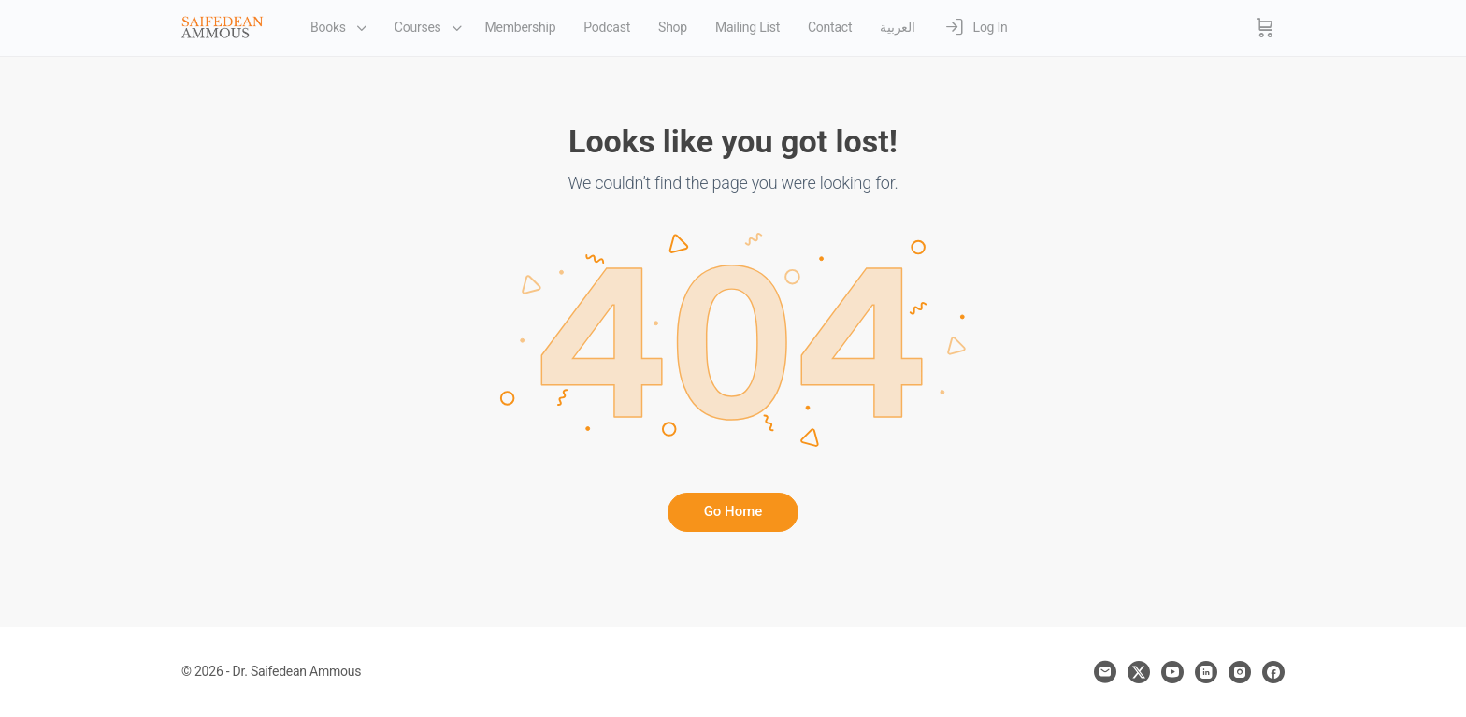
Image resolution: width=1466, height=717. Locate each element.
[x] (1139, 672)
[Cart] (1265, 28)
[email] (1105, 672)
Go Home (733, 511)
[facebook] (1273, 672)
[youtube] (1172, 672)
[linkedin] (1206, 672)
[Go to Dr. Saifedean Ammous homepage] (222, 26)
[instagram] (1240, 672)
